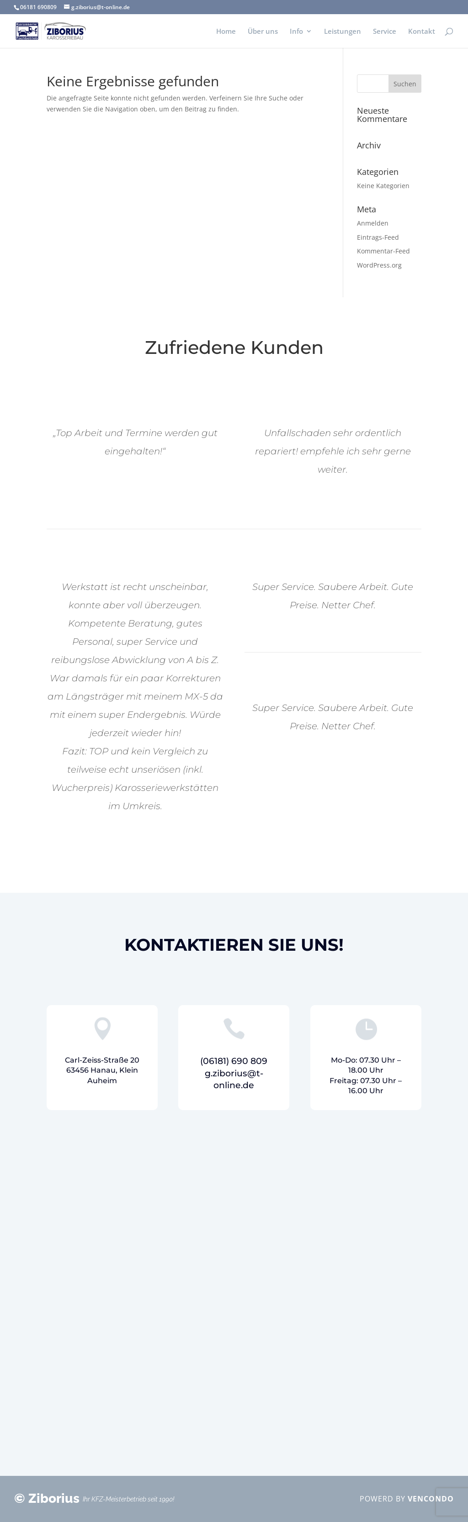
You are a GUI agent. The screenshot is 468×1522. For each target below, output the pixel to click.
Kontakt (421, 32)
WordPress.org (379, 265)
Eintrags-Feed (378, 237)
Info (296, 32)
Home (226, 32)
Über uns (263, 32)
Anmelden (372, 223)
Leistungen (342, 32)
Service (384, 32)
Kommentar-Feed (383, 251)
